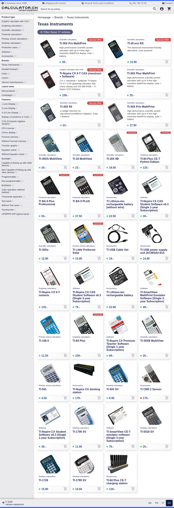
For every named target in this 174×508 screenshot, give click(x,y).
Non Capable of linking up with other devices (16, 171)
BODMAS (8, 185)
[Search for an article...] (96, 9)
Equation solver (11, 150)
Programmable (10, 177)
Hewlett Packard (10, 69)
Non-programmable (12, 181)
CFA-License (9, 128)
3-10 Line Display (12, 112)
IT (163, 503)
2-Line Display (9, 108)
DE (150, 503)
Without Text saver (12, 205)
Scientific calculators (13, 30)
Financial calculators (12, 34)
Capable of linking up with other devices (17, 164)
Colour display (9, 132)
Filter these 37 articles (56, 32)
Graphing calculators (12, 25)
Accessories (9, 56)
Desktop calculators (12, 43)
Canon (6, 78)
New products (9, 91)
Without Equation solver (15, 154)
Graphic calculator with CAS (16, 21)
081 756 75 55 (137, 3)
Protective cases (11, 47)
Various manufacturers (14, 82)
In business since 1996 (14, 3)
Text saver (7, 201)
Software (7, 52)
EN (169, 503)
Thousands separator (13, 196)
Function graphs (10, 145)
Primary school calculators (15, 39)
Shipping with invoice (54, 3)
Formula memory (11, 137)
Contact (167, 3)
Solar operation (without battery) (13, 190)
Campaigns (9, 95)
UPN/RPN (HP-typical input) (16, 214)
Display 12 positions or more (17, 117)
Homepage (44, 17)
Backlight (7, 158)
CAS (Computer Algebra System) (13, 122)
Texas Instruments (12, 64)
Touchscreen (9, 209)
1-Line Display (10, 104)
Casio (6, 73)
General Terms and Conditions (97, 3)
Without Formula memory (15, 141)
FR (156, 503)
